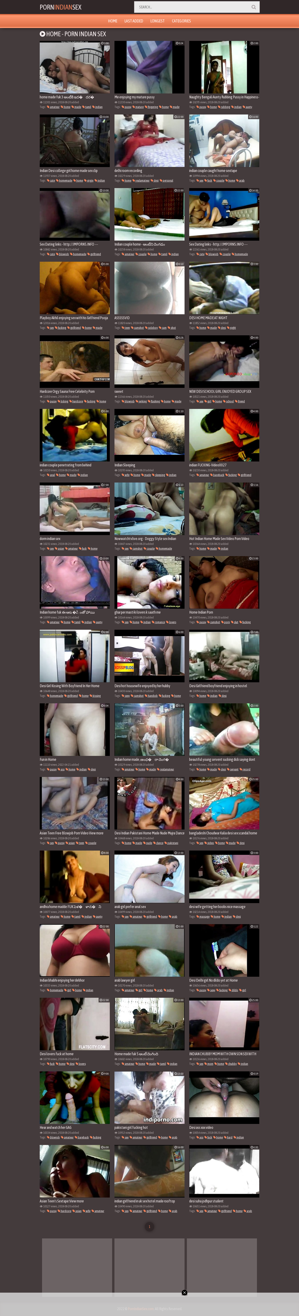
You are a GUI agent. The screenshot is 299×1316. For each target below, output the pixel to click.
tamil (86, 107)
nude (147, 843)
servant (232, 769)
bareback (217, 475)
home (65, 107)
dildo (233, 990)
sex (199, 180)
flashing (154, 401)
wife (125, 475)
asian (59, 548)
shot (172, 327)
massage (203, 916)
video (209, 843)
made (76, 107)
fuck (208, 180)
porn (225, 622)
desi (155, 180)
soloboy (151, 327)
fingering (151, 107)
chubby (231, 1064)
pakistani (171, 843)
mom (208, 1064)
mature (138, 107)
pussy (126, 107)
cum (163, 327)
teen (126, 327)
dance (158, 843)
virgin (88, 180)
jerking (141, 401)
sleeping (158, 475)
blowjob (62, 254)
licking (63, 401)
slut (234, 622)
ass (61, 769)
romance (158, 622)
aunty (247, 107)
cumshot (137, 327)
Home (112, 20)
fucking (60, 327)
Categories (181, 20)
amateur (53, 107)
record (245, 769)
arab (240, 180)
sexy (126, 695)
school (228, 401)
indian (97, 107)
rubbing (224, 107)
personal (166, 180)
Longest (157, 20)
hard (228, 1137)
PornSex (61, 7)
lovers (171, 622)
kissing (95, 695)
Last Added (134, 20)
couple (218, 180)
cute (51, 180)
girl (207, 401)
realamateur (141, 180)
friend (240, 401)
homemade (64, 180)
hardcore (76, 401)
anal (51, 475)
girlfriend (94, 254)
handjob (151, 695)
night (231, 327)
